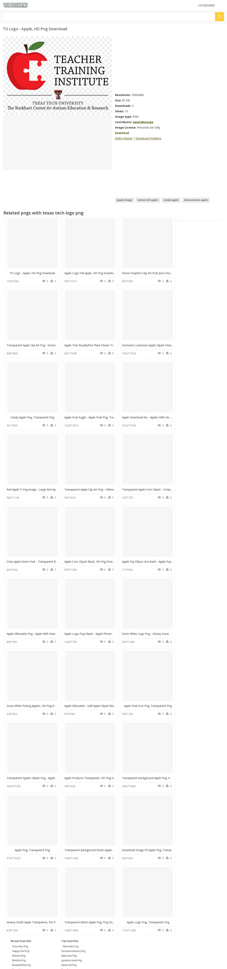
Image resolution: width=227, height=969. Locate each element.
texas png (17, 817)
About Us (9, 848)
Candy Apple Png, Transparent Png (142, 343)
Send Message (143, 122)
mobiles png (19, 807)
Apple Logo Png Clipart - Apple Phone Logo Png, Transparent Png (48, 556)
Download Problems (148, 138)
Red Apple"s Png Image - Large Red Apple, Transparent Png (100, 414)
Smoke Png (67, 821)
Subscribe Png (70, 793)
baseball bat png (21, 812)
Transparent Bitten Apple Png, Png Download (35, 769)
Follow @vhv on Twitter (17, 869)
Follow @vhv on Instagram (19, 865)
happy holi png (20, 798)
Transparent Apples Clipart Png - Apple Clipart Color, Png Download (104, 627)
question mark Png (71, 807)
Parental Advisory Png (73, 798)
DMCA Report (124, 138)
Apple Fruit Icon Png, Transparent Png (31, 627)
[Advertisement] (150, 63)
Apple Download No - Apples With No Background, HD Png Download (51, 414)
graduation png (20, 821)
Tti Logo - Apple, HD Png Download (31, 272)
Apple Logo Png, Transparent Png (87, 769)
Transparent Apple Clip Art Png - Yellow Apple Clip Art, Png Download (161, 414)
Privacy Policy (11, 854)
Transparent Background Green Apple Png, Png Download (98, 698)
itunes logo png (21, 826)
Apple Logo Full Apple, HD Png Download (88, 272)
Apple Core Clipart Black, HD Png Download (89, 485)
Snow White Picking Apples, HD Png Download (147, 556)
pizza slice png (20, 793)
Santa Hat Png (68, 812)
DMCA (7, 851)
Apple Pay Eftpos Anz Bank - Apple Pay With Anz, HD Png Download (161, 485)
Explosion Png (69, 803)
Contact (8, 844)
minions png (18, 803)
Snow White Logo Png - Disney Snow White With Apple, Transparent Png (108, 556)
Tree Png (66, 817)
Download (122, 133)
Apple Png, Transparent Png (31, 698)
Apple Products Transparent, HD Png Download (148, 627)
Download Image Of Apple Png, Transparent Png (148, 698)
